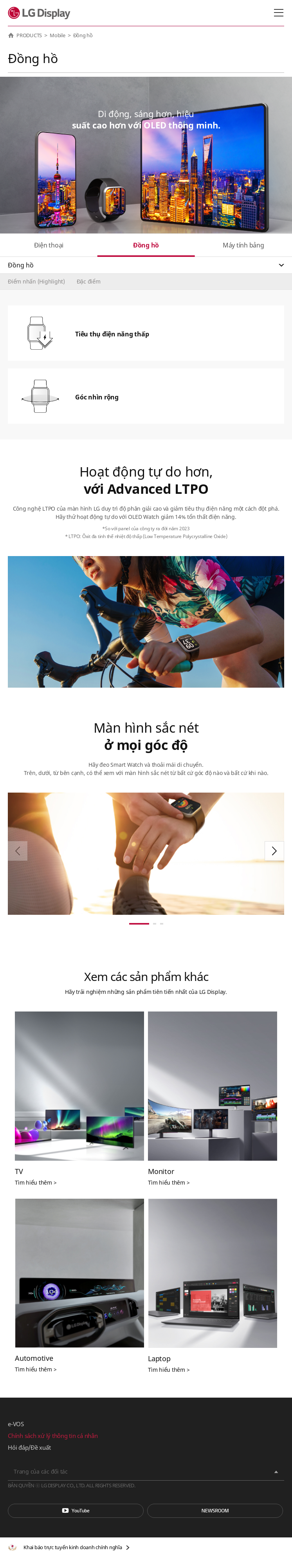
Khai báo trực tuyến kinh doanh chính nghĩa (72, 1547)
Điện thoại (49, 245)
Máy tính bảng (243, 245)
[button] (274, 851)
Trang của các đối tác (41, 1471)
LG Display (41, 13)
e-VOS (16, 1424)
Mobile (57, 35)
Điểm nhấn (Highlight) (36, 281)
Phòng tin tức (215, 1510)
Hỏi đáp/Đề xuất (29, 1447)
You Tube (75, 1510)
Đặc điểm (89, 281)
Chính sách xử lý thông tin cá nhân (53, 1436)
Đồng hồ (146, 245)
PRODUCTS (29, 35)
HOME (11, 35)
